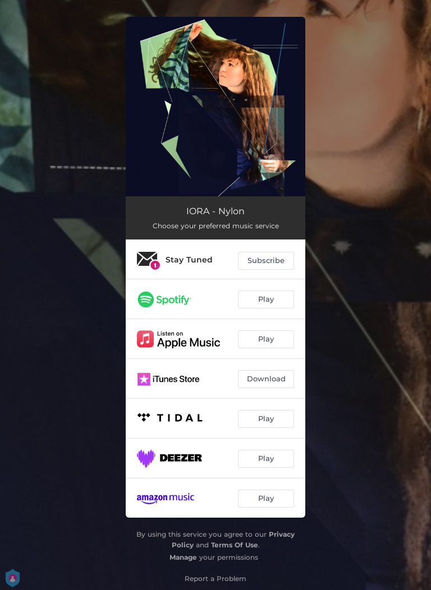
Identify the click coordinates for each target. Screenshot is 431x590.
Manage (183, 557)
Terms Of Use (234, 545)
